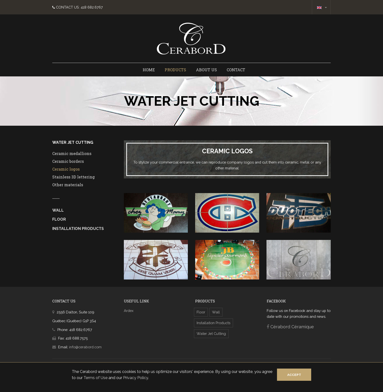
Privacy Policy (135, 377)
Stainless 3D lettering (73, 176)
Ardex (128, 311)
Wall (58, 210)
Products (175, 69)
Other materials (67, 184)
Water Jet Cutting (211, 333)
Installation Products (78, 228)
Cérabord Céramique (292, 326)
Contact (236, 69)
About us (206, 69)
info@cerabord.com (85, 347)
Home (149, 69)
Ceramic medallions (71, 153)
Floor (59, 219)
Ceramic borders (68, 161)
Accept (294, 375)
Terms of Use (95, 377)
